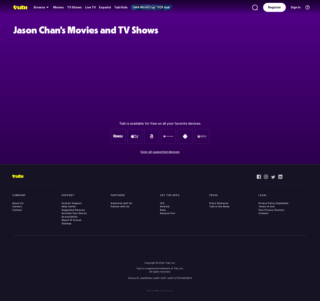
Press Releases (219, 203)
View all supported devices (160, 152)
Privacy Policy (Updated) (273, 203)
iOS (162, 203)
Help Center (69, 206)
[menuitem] (42, 7)
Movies (58, 7)
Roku (163, 210)
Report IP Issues (72, 220)
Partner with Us (120, 206)
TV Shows (74, 7)
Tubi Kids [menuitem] (121, 7)
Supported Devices (73, 210)
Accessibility (70, 216)
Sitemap (67, 223)
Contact (17, 210)
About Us (18, 203)
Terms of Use (266, 206)
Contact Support (72, 203)
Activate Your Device (74, 213)
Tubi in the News (219, 206)
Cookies (263, 213)
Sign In (296, 7)
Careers (17, 206)
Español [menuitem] (105, 7)
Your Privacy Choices (271, 210)
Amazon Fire (167, 213)
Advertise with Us (121, 203)
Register (274, 7)
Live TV (90, 7)
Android (165, 206)
